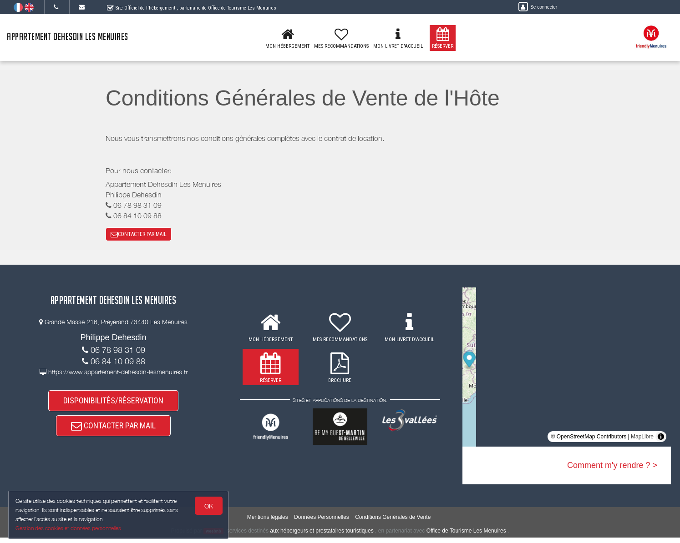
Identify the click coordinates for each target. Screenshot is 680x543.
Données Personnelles (321, 523)
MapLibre (642, 440)
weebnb (213, 536)
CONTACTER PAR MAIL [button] (139, 236)
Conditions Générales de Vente (393, 523)
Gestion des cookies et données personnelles (69, 527)
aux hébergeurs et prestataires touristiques (321, 536)
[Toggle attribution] (660, 440)
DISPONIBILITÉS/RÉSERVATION (113, 405)
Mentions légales (267, 523)
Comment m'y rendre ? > (612, 468)
